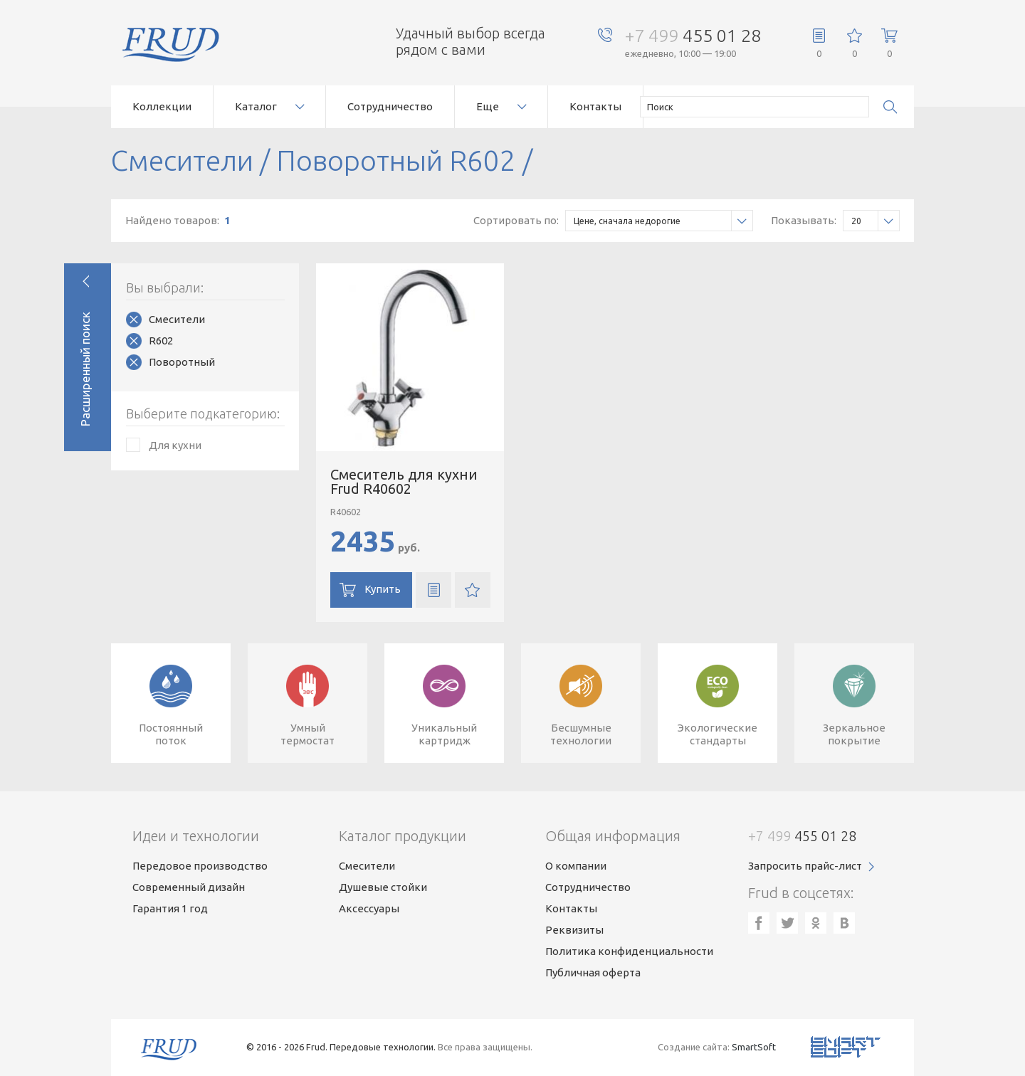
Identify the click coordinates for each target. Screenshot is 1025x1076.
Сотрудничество (390, 106)
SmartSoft (754, 1047)
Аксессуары (369, 908)
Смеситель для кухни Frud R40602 (404, 481)
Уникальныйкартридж (444, 734)
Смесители (177, 319)
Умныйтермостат (307, 734)
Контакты (595, 106)
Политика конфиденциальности (629, 951)
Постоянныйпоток (171, 734)
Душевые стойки (383, 887)
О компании (575, 866)
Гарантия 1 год (170, 908)
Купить (382, 589)
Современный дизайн (188, 887)
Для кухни (175, 445)
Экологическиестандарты (717, 734)
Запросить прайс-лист (805, 866)
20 (875, 221)
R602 (161, 340)
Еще (487, 106)
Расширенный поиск (85, 369)
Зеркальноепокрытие (854, 734)
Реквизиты (574, 930)
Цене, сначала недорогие (663, 221)
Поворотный (182, 362)
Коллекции (161, 106)
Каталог (256, 106)
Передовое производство (200, 866)
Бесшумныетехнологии (580, 734)
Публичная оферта (593, 972)
